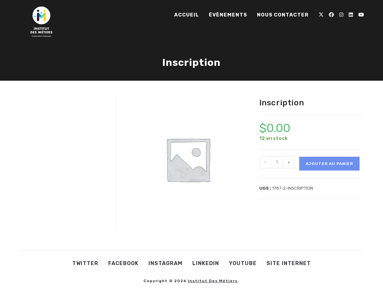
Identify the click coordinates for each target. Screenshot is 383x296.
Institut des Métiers (213, 281)
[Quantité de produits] (277, 162)
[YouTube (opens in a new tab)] (361, 14)
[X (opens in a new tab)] (321, 14)
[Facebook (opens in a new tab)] (331, 14)
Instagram (165, 263)
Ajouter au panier (329, 163)
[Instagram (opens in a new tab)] (341, 14)
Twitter (85, 263)
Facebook (123, 263)
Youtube (243, 263)
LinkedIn (205, 263)
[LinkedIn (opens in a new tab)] (351, 14)
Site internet (289, 263)
